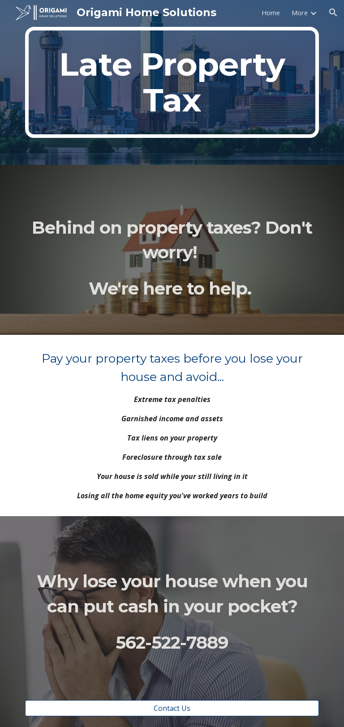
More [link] (300, 12)
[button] (333, 12)
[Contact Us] (172, 708)
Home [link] (271, 12)
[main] (171, 82)
